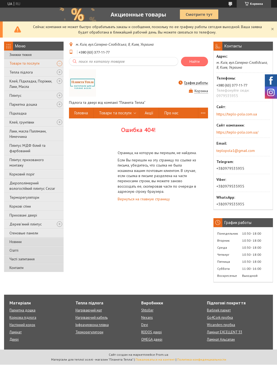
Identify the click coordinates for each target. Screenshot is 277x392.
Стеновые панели (23, 233)
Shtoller (147, 310)
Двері (14, 339)
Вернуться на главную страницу (144, 199)
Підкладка (18, 113)
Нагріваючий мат (88, 310)
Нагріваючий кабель (91, 317)
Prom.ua (162, 355)
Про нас (171, 113)
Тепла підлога (21, 72)
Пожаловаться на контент (155, 359)
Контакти (16, 267)
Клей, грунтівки (21, 122)
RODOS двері (151, 332)
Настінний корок (22, 325)
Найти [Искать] (194, 61)
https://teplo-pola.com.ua (236, 114)
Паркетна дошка (23, 104)
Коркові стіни (20, 206)
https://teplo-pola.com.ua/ (237, 132)
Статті (13, 250)
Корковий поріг (22, 174)
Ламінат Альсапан (221, 339)
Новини (15, 241)
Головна (81, 113)
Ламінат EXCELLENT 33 (224, 332)
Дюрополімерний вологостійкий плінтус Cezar (32, 186)
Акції (149, 113)
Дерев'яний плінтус (25, 224)
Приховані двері (23, 215)
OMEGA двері (151, 339)
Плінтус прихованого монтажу (26, 162)
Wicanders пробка (221, 325)
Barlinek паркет (219, 310)
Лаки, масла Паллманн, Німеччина (27, 134)
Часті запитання (22, 259)
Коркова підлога (22, 317)
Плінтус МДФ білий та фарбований (27, 148)
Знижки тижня (20, 54)
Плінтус (15, 95)
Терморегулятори (24, 197)
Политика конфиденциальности (201, 359)
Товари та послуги (24, 63)
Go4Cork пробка (220, 317)
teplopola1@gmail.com (235, 150)
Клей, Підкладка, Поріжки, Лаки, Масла (30, 84)
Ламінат (15, 332)
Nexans (147, 317)
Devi (144, 325)
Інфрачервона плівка (92, 325)
